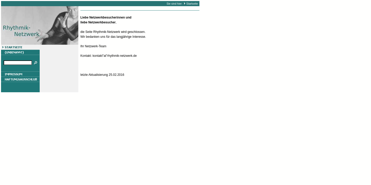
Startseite (192, 3)
